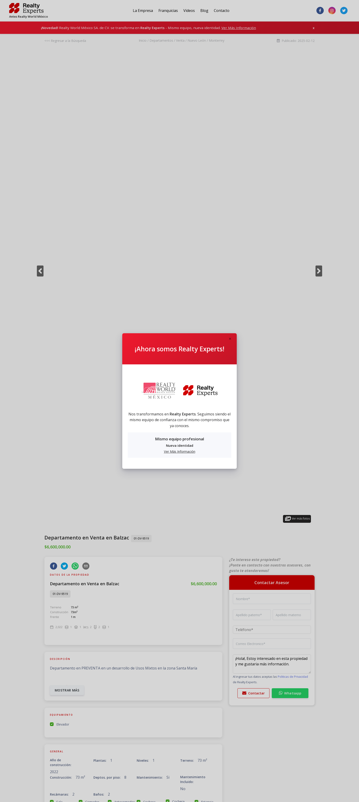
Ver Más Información (179, 451)
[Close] (230, 339)
